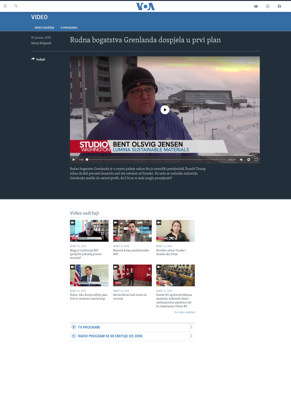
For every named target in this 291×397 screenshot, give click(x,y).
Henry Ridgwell (41, 43)
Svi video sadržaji (184, 312)
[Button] (38, 60)
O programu (69, 27)
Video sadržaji (44, 27)
